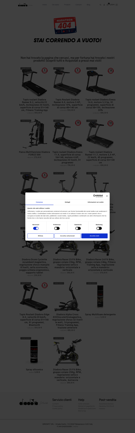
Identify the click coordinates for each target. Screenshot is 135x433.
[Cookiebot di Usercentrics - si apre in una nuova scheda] (94, 196)
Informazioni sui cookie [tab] (96, 202)
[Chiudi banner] (107, 196)
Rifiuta (40, 236)
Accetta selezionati (67, 236)
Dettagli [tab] (67, 202)
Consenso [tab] (39, 202)
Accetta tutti (94, 236)
